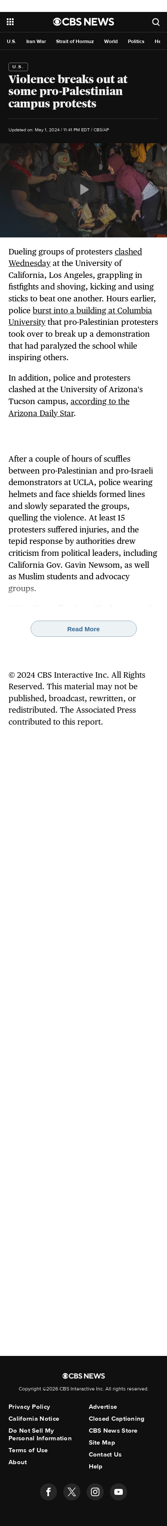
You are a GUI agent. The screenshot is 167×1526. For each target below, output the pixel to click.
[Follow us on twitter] (71, 1491)
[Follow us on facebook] (48, 1491)
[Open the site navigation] (30, 21)
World (111, 41)
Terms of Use (28, 1450)
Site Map (102, 1442)
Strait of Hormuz (75, 41)
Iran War (36, 41)
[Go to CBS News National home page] (83, 21)
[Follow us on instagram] (95, 1491)
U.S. (11, 41)
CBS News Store (113, 1430)
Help (96, 1466)
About (17, 1462)
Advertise (103, 1406)
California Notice (33, 1418)
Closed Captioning (117, 1418)
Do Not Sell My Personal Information (40, 1434)
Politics (136, 41)
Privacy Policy (29, 1406)
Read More (83, 629)
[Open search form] (156, 22)
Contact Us (105, 1454)
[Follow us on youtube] (118, 1491)
